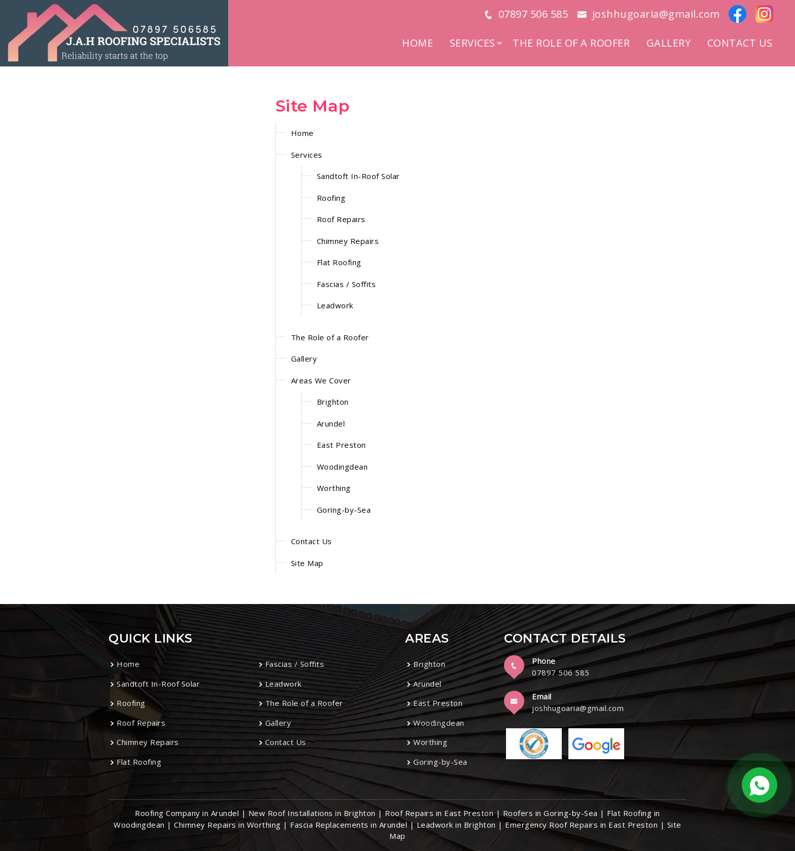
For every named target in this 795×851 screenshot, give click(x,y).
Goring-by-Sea (344, 510)
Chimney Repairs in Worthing (227, 825)
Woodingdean (342, 467)
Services (472, 43)
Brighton (333, 402)
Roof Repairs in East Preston (439, 813)
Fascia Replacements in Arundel (348, 825)
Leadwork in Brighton (456, 825)
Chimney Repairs (348, 241)
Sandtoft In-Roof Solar (358, 176)
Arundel (331, 423)
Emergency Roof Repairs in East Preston (581, 825)
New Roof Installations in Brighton (312, 813)
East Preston (341, 445)
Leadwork (335, 305)
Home (417, 43)
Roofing (331, 198)
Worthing (334, 488)
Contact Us (740, 43)
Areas (427, 638)
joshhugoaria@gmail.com (578, 708)
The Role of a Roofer (571, 43)
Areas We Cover (321, 380)
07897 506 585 (561, 672)
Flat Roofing (339, 262)
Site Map (307, 563)
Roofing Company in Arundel (187, 813)
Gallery (668, 43)
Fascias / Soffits (346, 284)
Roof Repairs (341, 219)
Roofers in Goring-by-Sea (550, 813)
